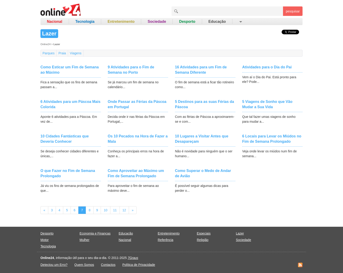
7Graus (133, 258)
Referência (165, 240)
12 (124, 210)
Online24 (45, 44)
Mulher (84, 240)
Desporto (187, 21)
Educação (217, 21)
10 (105, 210)
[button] (240, 21)
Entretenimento (121, 21)
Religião (203, 240)
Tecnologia (84, 21)
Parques (48, 53)
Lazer (240, 233)
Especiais (204, 233)
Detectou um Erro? (54, 265)
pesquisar (293, 11)
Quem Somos (84, 265)
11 (115, 210)
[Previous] (44, 210)
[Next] (133, 210)
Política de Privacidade (138, 265)
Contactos (108, 265)
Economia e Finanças (95, 233)
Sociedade (157, 21)
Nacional (54, 21)
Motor (44, 240)
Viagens (75, 53)
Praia (62, 53)
